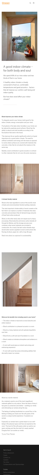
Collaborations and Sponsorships (13, 464)
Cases (5, 455)
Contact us (6, 457)
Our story (6, 462)
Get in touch (7, 450)
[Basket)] (33, 3)
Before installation (9, 472)
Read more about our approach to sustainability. (16, 235)
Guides (5, 469)
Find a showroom (8, 453)
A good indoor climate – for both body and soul (18, 68)
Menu (37, 3)
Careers (5, 460)
